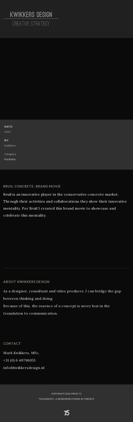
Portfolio (10, 159)
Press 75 (76, 393)
